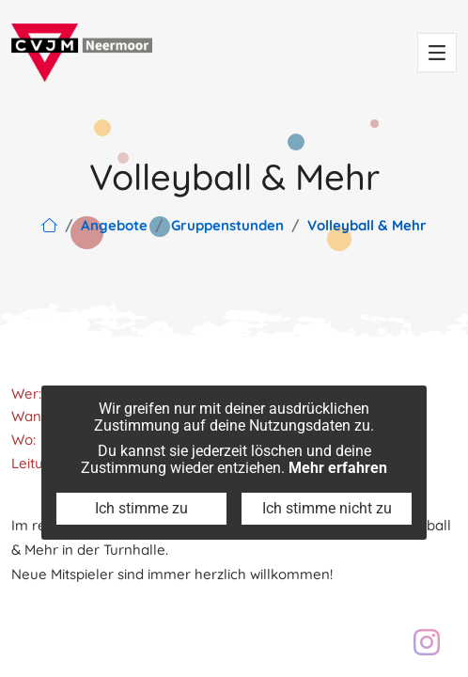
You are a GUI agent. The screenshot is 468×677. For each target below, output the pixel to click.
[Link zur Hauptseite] (49, 225)
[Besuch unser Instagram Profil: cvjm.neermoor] (426, 642)
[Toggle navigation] (437, 52)
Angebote (114, 225)
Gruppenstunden (227, 225)
